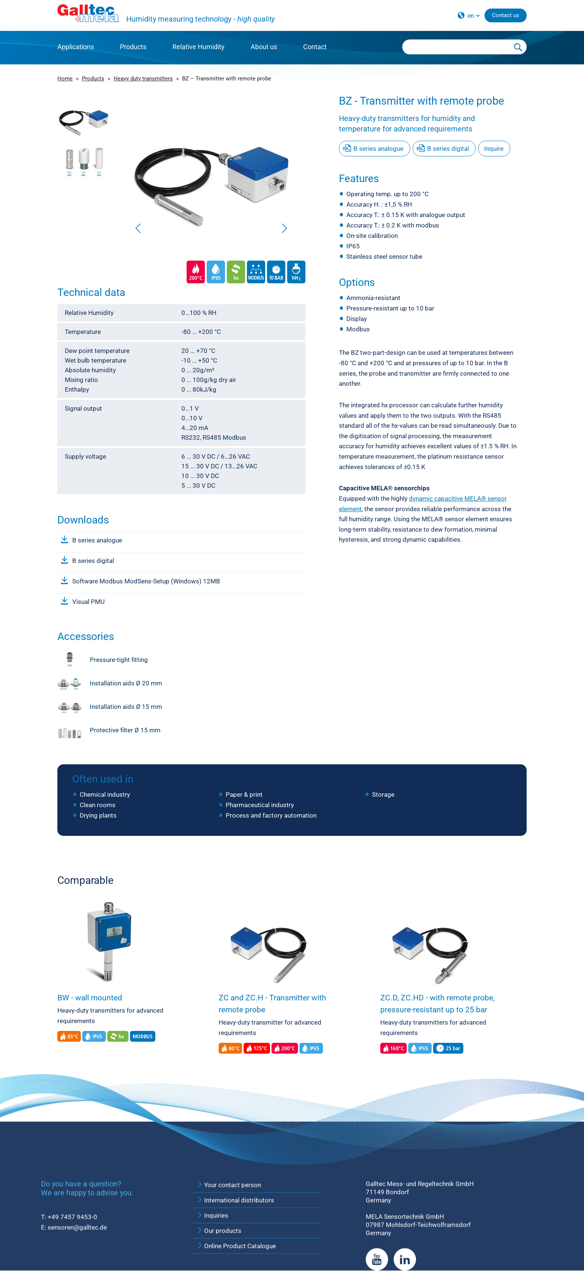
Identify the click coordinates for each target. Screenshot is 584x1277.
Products (133, 47)
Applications (75, 47)
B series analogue (97, 540)
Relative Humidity (198, 47)
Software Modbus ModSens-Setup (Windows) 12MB (146, 581)
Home (65, 78)
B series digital (93, 560)
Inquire (494, 148)
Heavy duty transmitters (143, 78)
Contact (315, 47)
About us (264, 47)
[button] (284, 228)
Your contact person (228, 1263)
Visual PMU (88, 601)
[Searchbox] (456, 46)
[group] (211, 165)
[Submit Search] (518, 46)
